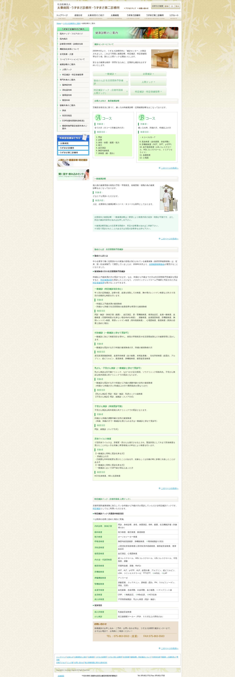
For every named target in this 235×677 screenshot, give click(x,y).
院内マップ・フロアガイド (71, 34)
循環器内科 (67, 95)
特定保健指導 (98, 275)
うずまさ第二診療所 (115, 649)
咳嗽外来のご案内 (67, 105)
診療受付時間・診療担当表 (71, 44)
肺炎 (64, 110)
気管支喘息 (67, 115)
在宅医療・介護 (66, 54)
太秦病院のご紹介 (80, 649)
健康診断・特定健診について (140, 649)
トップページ (61, 649)
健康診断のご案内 (67, 64)
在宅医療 (126, 649)
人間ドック (67, 69)
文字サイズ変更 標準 (166, 6)
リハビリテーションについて (72, 59)
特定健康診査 (106, 272)
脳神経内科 (67, 85)
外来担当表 (156, 649)
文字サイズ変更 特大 (177, 6)
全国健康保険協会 (156, 256)
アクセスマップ (130, 8)
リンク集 (70, 655)
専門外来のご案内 (67, 80)
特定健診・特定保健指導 (72, 75)
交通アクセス (61, 655)
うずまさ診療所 (101, 649)
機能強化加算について (69, 49)
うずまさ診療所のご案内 (71, 23)
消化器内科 (67, 90)
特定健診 (96, 501)
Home (59, 23)
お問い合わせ (143, 8)
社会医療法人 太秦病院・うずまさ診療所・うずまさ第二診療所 (90, 6)
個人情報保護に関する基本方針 (96, 655)
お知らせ (70, 649)
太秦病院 (91, 649)
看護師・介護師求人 (168, 649)
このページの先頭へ (169, 160)
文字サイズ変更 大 (172, 6)
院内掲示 (64, 39)
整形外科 (66, 100)
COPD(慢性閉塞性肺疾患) (73, 121)
